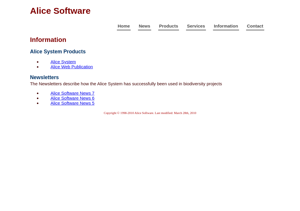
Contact (255, 25)
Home (124, 25)
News (144, 25)
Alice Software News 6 (72, 98)
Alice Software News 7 (72, 93)
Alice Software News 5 (72, 103)
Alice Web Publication (71, 66)
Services (196, 25)
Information (226, 25)
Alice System (63, 61)
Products (168, 25)
